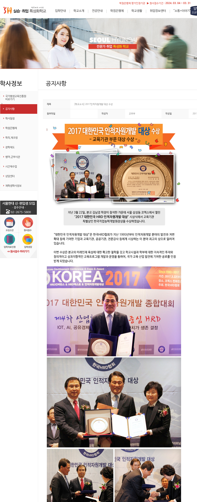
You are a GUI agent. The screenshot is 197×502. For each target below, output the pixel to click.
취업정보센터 (158, 11)
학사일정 (10, 118)
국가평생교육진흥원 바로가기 (15, 98)
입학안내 (60, 11)
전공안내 (97, 11)
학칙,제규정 (11, 137)
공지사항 (10, 109)
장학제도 (10, 147)
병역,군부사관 (12, 157)
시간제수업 (11, 166)
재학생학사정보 (13, 185)
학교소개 (78, 11)
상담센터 (10, 176)
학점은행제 (117, 11)
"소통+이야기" (182, 11)
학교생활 (136, 11)
